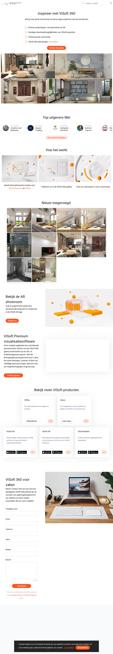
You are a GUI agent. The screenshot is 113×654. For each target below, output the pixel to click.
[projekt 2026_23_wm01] (69, 245)
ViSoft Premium (15, 188)
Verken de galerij (56, 48)
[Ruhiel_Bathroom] (94, 245)
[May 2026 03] (19, 220)
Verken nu (12, 321)
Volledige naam (12, 509)
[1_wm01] (44, 270)
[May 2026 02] (44, 220)
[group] (13, 128)
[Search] (94, 3)
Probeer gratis (13, 375)
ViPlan (28, 188)
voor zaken (53, 42)
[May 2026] (94, 220)
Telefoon (9, 529)
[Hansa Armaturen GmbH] (19, 245)
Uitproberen (32, 421)
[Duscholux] (19, 270)
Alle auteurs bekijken (56, 137)
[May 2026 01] (69, 220)
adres (8, 539)
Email (8, 519)
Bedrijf (8, 550)
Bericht (8, 560)
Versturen (21, 586)
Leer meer (66, 421)
